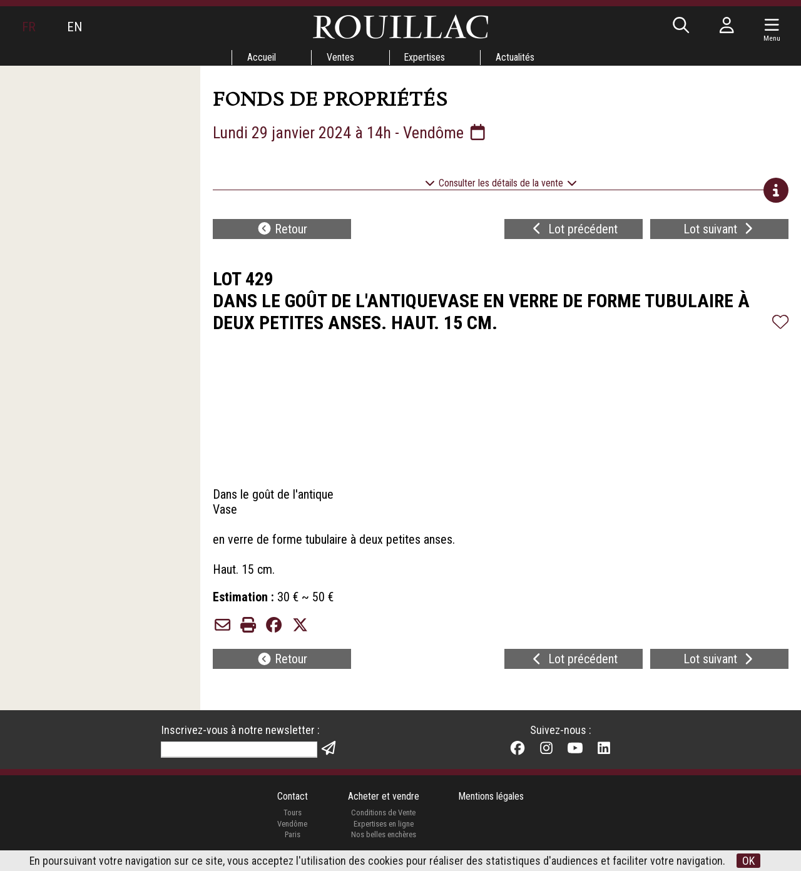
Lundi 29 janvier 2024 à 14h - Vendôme (350, 132)
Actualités (515, 57)
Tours (292, 813)
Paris (292, 835)
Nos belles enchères (383, 835)
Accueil (261, 57)
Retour (282, 229)
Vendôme (292, 823)
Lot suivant (719, 229)
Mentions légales (491, 796)
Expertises (425, 57)
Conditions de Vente (383, 813)
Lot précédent (573, 229)
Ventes (340, 57)
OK (749, 860)
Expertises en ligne (383, 823)
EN (74, 26)
